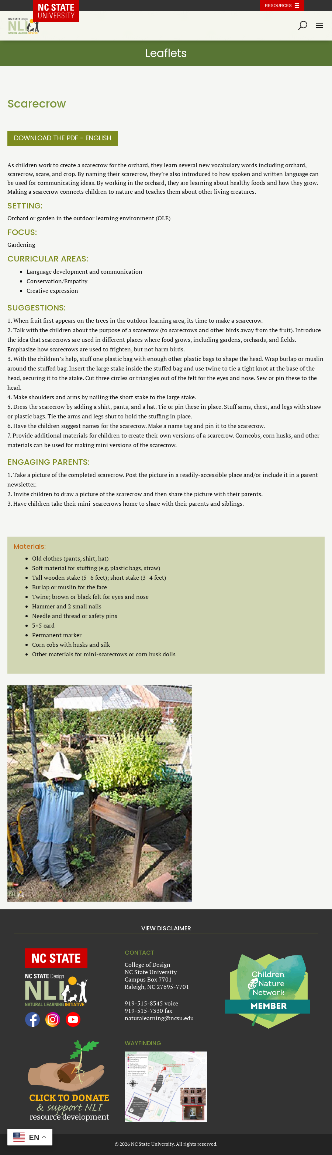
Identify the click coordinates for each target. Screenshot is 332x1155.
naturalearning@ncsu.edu (159, 1018)
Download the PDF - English (62, 138)
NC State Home (62, 5)
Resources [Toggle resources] (278, 5)
